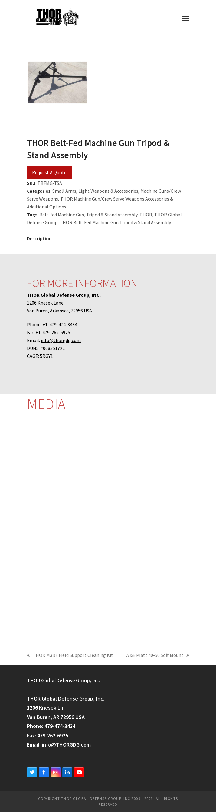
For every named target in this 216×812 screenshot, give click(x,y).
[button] (185, 18)
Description (39, 238)
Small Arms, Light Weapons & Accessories (95, 191)
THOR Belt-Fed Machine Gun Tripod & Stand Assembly (115, 222)
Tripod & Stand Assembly (111, 214)
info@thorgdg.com (61, 340)
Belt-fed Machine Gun (61, 214)
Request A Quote (49, 172)
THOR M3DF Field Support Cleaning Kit (70, 655)
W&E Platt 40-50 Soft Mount (157, 655)
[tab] (39, 238)
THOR (145, 214)
